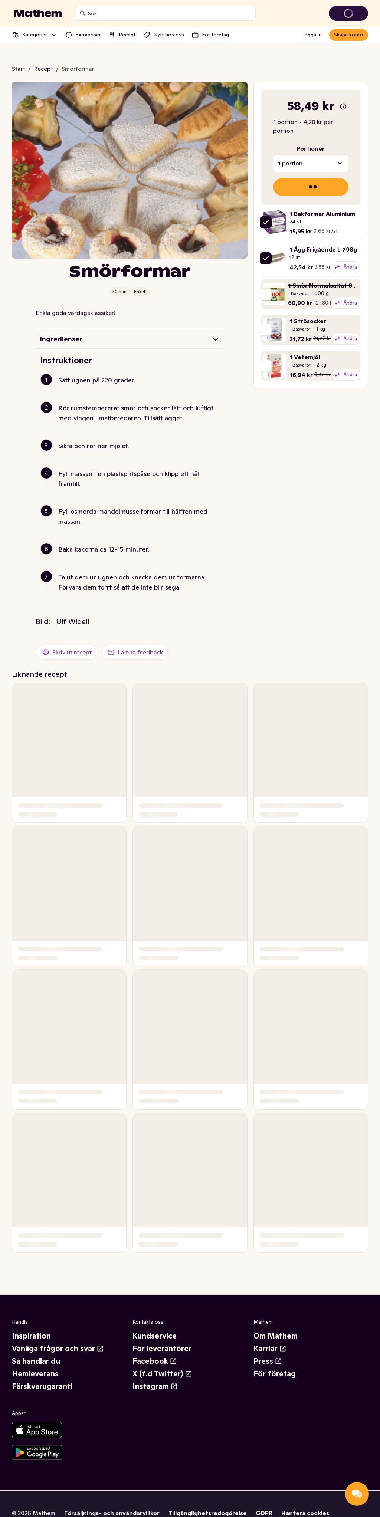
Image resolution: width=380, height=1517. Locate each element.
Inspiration (31, 1336)
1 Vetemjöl (304, 357)
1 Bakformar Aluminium (322, 213)
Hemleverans (35, 1374)
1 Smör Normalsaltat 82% (325, 285)
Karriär (269, 1348)
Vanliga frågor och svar (58, 1348)
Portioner (311, 148)
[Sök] (82, 13)
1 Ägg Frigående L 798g (323, 249)
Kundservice (154, 1336)
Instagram (155, 1386)
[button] (132, 389)
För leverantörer (161, 1348)
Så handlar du (36, 1361)
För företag (274, 1374)
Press (267, 1361)
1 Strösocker (307, 321)
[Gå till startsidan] (38, 13)
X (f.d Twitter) (162, 1374)
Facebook (154, 1361)
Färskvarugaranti (42, 1386)
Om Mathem (275, 1336)
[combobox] (170, 13)
